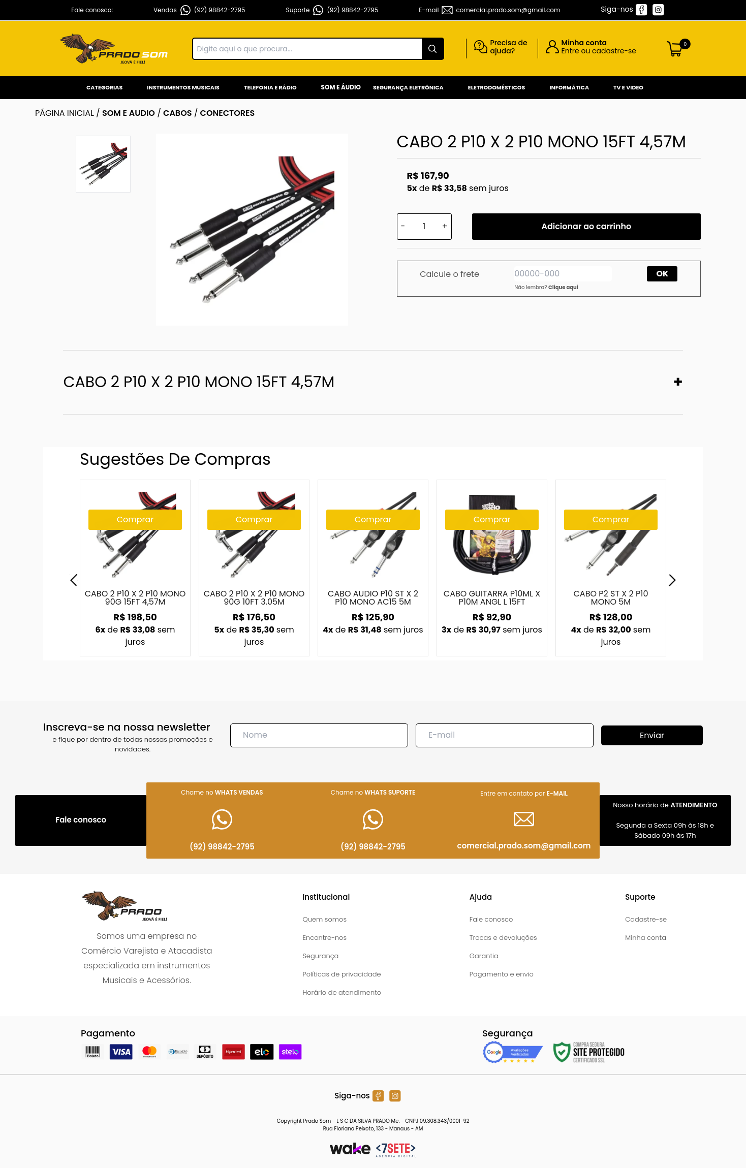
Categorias (104, 87)
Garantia (484, 956)
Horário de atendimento (341, 992)
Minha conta (645, 937)
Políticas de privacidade (341, 974)
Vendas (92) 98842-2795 (199, 10)
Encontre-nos (324, 937)
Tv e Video (628, 87)
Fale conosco (491, 919)
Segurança (320, 956)
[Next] (672, 580)
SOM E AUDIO (128, 113)
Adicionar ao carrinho (586, 226)
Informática (569, 87)
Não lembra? (546, 287)
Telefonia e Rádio (270, 87)
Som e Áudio (341, 87)
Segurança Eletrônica (408, 87)
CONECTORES (227, 113)
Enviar (652, 735)
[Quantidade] (424, 226)
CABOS (177, 113)
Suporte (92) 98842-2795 (332, 10)
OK (663, 273)
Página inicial (64, 113)
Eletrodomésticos (496, 87)
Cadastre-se (646, 919)
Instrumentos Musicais (183, 87)
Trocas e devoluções (503, 937)
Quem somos (324, 919)
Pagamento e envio (502, 974)
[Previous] (74, 580)
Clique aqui (563, 287)
